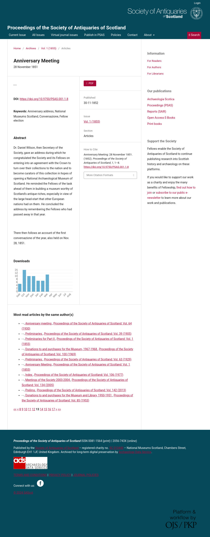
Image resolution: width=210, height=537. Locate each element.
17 (53, 409)
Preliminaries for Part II (40, 338)
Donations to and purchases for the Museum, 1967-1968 (61, 349)
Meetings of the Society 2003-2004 (47, 380)
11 (29, 409)
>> (59, 409)
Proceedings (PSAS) (160, 105)
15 (45, 409)
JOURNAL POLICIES (85, 475)
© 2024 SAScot (23, 492)
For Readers (154, 60)
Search (194, 35)
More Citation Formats (100, 175)
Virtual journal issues (64, 35)
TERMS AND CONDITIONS (30, 475)
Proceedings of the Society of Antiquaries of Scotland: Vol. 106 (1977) (78, 374)
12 (33, 409)
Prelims (30, 390)
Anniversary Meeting (38, 364)
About (148, 35)
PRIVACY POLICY (60, 475)
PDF (91, 83)
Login (197, 3)
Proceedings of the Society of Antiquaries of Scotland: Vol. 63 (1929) (87, 359)
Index (29, 374)
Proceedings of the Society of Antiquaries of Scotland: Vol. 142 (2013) (81, 390)
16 (49, 409)
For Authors (154, 67)
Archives (31, 48)
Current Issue (17, 35)
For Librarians (155, 73)
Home (17, 48)
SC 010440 (116, 448)
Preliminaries (34, 333)
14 (41, 409)
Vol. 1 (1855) (48, 48)
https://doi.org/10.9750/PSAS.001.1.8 (44, 99)
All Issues (38, 35)
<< (15, 409)
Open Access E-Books (161, 117)
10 (25, 409)
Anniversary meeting (38, 323)
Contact (132, 35)
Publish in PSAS (94, 35)
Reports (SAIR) (156, 111)
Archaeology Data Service (135, 452)
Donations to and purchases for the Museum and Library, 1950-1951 (68, 395)
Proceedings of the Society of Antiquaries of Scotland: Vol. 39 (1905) (87, 333)
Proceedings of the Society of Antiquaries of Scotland (66, 28)
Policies (116, 35)
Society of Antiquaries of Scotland (57, 448)
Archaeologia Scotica (160, 99)
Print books (154, 123)
